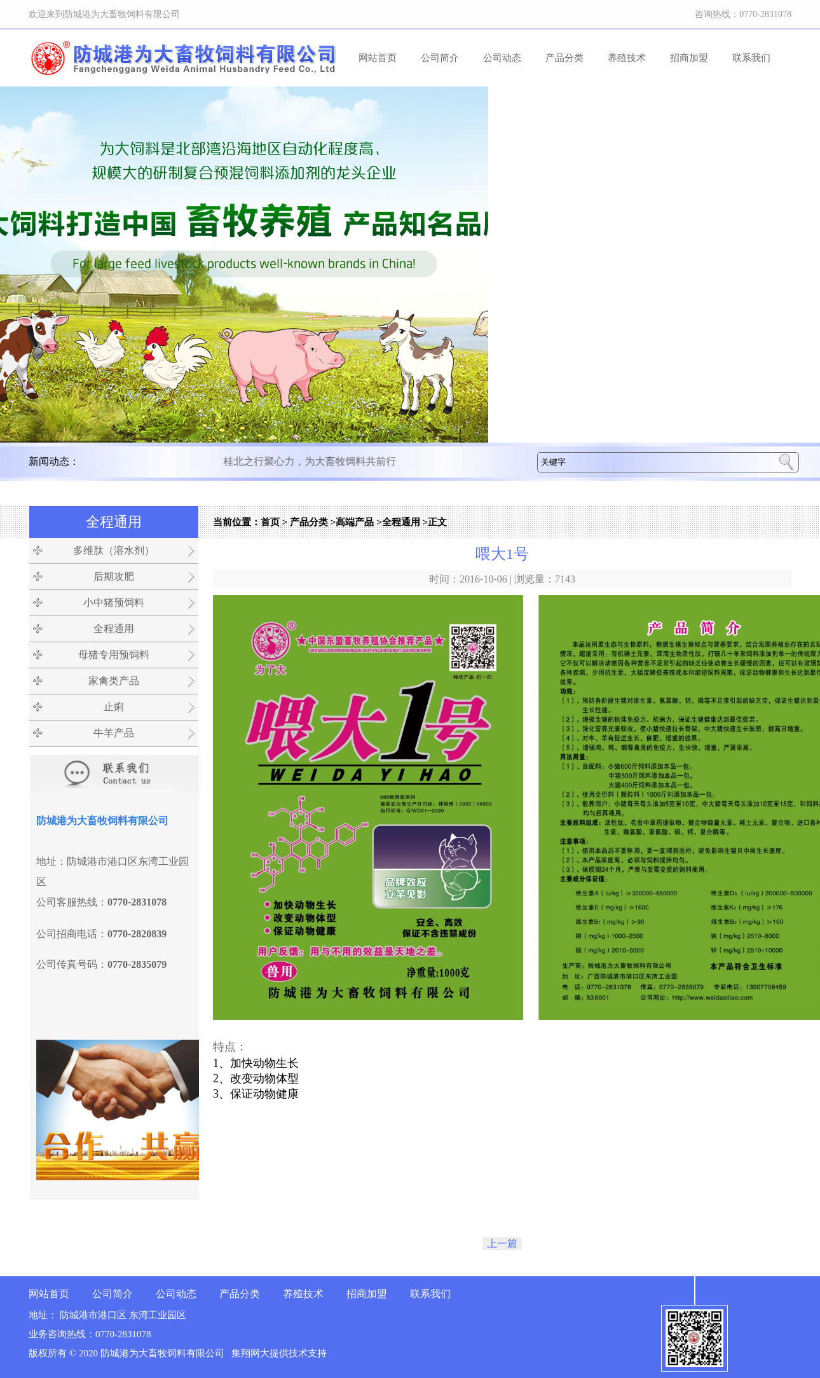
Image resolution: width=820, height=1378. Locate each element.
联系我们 (751, 58)
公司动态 (502, 58)
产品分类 (564, 58)
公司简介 (440, 58)
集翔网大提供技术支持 (279, 1353)
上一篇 (502, 1243)
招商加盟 (689, 58)
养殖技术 (627, 58)
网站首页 (378, 58)
